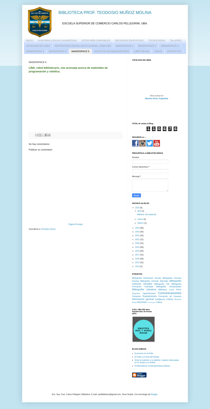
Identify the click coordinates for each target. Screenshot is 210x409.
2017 (137, 255)
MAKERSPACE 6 (80, 51)
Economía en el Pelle (144, 353)
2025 (137, 208)
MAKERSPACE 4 (35, 51)
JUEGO (158, 51)
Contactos (136, 296)
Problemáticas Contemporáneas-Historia (152, 366)
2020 (137, 243)
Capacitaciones (149, 293)
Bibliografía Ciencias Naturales (154, 281)
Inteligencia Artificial (164, 299)
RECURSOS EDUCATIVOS (129, 40)
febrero (140, 223)
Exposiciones (150, 296)
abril (139, 211)
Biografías (136, 293)
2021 (137, 239)
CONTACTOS (174, 51)
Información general (143, 299)
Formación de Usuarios (169, 296)
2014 (137, 266)
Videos (159, 302)
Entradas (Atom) (48, 229)
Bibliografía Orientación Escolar (146, 278)
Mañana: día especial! (146, 214)
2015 (137, 262)
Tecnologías (151, 302)
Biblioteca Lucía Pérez (169, 289)
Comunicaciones (169, 293)
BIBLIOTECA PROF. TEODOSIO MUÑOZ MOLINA (105, 12)
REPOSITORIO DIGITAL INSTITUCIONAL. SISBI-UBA (83, 46)
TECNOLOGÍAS (156, 40)
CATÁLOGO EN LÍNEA (38, 46)
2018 (137, 251)
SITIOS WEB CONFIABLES (96, 40)
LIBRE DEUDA (141, 51)
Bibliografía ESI (161, 284)
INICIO (29, 40)
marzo (140, 219)
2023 (137, 232)
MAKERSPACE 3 (170, 46)
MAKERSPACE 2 (147, 46)
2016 (137, 259)
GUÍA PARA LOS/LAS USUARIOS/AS (57, 40)
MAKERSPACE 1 (125, 46)
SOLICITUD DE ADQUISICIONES (111, 51)
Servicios (142, 302)
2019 (137, 247)
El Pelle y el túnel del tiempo (147, 357)
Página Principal (75, 224)
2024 (137, 228)
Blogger (154, 394)
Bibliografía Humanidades (168, 286)
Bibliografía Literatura (144, 289)
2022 (137, 235)
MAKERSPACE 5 (58, 51)
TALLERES (176, 40)
